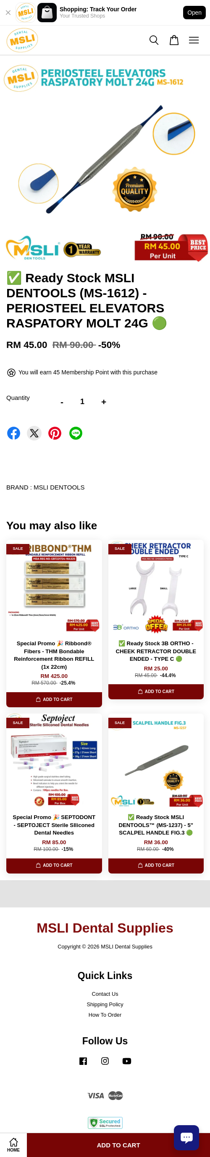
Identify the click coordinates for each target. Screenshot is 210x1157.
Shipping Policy (105, 1004)
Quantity (18, 397)
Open (194, 12)
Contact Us (105, 994)
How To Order (105, 1015)
